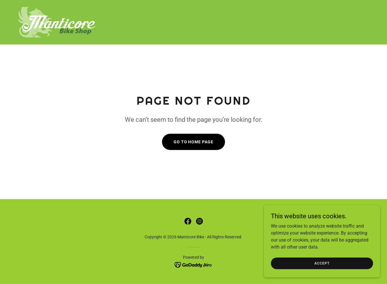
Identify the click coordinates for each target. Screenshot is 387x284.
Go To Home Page (194, 142)
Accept (321, 275)
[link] (57, 22)
